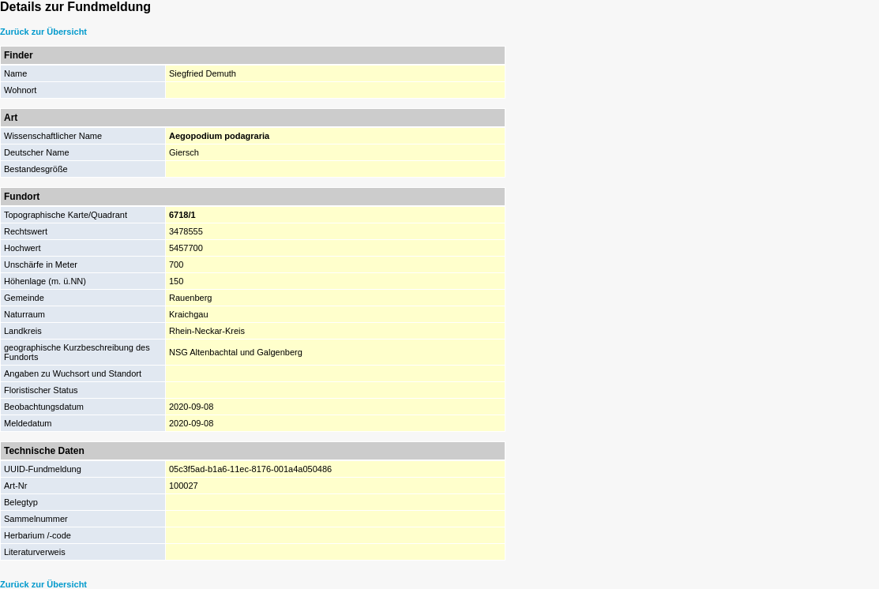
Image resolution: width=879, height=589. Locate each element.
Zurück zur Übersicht (43, 31)
